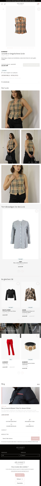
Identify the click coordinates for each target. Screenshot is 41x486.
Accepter (19, 475)
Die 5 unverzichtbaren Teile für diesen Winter (16, 408)
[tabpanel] (20, 26)
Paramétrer (20, 483)
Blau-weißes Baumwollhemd (20, 262)
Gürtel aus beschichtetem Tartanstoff (28, 364)
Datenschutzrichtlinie (32, 441)
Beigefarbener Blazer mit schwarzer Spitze (28, 312)
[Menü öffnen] (2, 4)
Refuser (20, 479)
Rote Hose (5, 363)
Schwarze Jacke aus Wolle (9, 311)
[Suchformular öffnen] (5, 4)
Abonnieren (35, 438)
